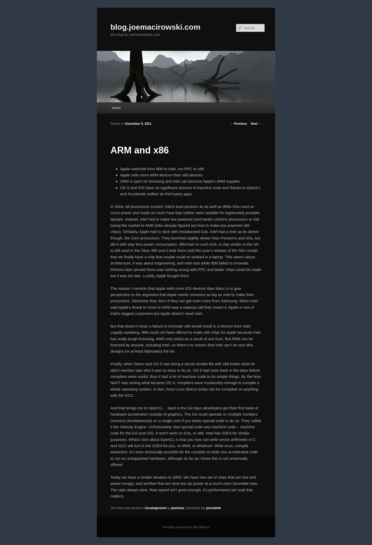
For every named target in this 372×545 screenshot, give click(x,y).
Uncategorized (155, 508)
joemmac (177, 508)
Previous (238, 124)
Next (256, 124)
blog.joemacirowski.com (155, 27)
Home (116, 108)
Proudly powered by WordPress (185, 527)
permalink (213, 508)
